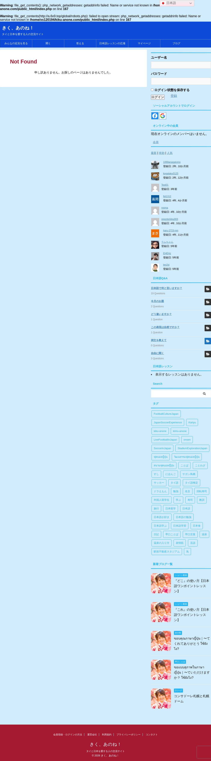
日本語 (168, 3)
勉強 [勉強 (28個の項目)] (175, 491)
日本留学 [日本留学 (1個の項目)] (170, 508)
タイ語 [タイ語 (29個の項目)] (174, 482)
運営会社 (92, 734)
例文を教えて (159, 340)
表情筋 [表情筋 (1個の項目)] (180, 542)
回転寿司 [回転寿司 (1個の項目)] (202, 491)
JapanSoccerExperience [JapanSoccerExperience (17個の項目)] (168, 422)
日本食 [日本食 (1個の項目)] (197, 525)
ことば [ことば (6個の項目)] (184, 465)
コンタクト (152, 734)
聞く (48, 43)
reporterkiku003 (169, 219)
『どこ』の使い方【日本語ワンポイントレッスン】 (191, 586)
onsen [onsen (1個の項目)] (187, 439)
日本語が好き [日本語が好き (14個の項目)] (161, 517)
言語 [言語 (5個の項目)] (192, 542)
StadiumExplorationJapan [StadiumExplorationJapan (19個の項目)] (192, 448)
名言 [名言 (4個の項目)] (187, 491)
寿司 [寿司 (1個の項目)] (190, 499)
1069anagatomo (172, 162)
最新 (154, 153)
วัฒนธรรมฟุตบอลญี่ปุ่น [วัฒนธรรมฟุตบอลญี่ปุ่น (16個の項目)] (187, 456)
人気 (170, 153)
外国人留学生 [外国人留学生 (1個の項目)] (161, 499)
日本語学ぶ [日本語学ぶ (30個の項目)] (160, 525)
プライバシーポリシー (129, 734)
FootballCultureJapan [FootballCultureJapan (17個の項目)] (166, 413)
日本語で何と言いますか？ (166, 288)
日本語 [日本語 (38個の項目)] (186, 508)
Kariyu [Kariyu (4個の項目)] (192, 422)
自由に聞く (157, 353)
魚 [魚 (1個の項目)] (187, 551)
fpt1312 (167, 196)
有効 (162, 153)
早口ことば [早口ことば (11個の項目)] (171, 534)
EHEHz (167, 253)
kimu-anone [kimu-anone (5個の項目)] (180, 431)
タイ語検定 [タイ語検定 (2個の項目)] (191, 482)
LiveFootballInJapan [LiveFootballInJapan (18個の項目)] (165, 439)
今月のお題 (157, 301)
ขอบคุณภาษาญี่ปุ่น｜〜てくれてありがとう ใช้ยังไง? (192, 644)
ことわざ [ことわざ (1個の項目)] (200, 465)
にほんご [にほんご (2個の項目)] (170, 474)
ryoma (164, 207)
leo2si (166, 264)
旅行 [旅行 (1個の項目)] (156, 508)
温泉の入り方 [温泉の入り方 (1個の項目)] (161, 542)
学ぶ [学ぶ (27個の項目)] (178, 499)
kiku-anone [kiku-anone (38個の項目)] (160, 431)
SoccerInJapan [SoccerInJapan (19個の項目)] (162, 448)
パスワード (159, 73)
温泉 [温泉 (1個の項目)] (204, 534)
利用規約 (107, 734)
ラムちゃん (167, 242)
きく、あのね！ (18, 27)
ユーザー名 (159, 57)
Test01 (164, 185)
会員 (156, 142)
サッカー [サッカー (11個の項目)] (159, 482)
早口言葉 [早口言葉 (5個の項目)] (190, 534)
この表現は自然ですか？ (165, 327)
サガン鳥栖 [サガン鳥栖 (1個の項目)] (188, 474)
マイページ (144, 43)
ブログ (176, 43)
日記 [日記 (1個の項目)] (156, 534)
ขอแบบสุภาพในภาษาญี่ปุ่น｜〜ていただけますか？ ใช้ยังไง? (192, 672)
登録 (174, 95)
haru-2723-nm (170, 230)
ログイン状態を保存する (170, 90)
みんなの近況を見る (16, 43)
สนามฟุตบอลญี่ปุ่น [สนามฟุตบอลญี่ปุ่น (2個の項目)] (164, 465)
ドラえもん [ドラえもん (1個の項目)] (160, 491)
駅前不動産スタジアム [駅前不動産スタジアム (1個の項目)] (167, 551)
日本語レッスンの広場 (112, 43)
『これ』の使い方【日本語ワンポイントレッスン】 (191, 615)
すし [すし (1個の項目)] (156, 474)
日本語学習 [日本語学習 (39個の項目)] (179, 525)
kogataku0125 (170, 173)
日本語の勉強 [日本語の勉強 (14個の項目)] (183, 517)
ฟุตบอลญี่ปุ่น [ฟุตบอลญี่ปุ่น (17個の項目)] (161, 456)
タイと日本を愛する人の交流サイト (105, 751)
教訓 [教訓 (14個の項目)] (201, 499)
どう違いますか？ (161, 314)
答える (80, 43)
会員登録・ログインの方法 (67, 734)
